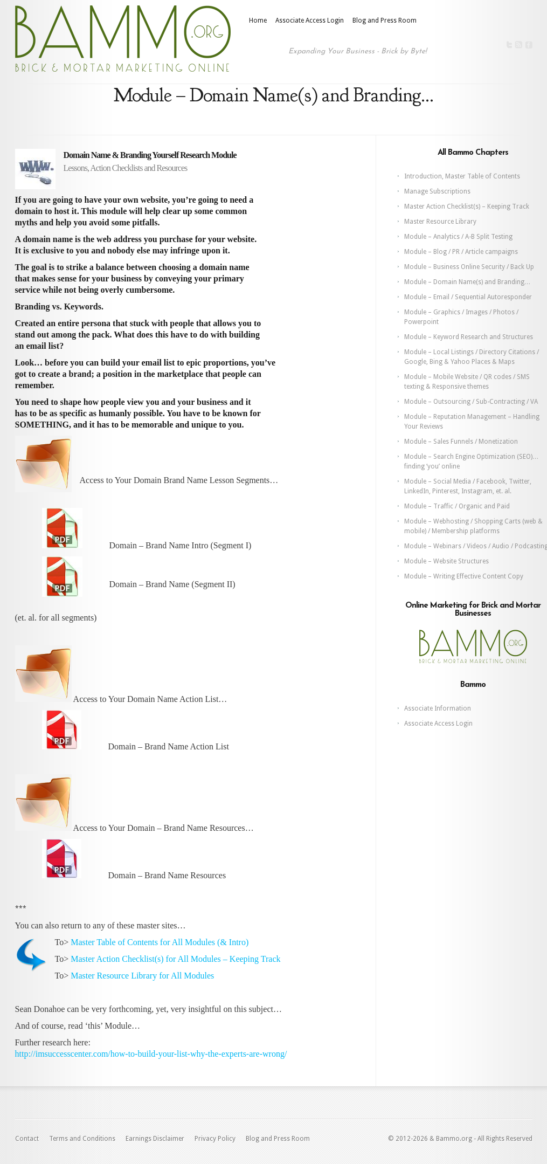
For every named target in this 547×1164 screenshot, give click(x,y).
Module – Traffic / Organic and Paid (457, 506)
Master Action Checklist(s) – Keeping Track (466, 206)
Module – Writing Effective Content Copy (463, 576)
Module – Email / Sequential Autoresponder (468, 297)
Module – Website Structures (446, 561)
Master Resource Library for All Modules (142, 975)
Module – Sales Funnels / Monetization (461, 441)
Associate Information (437, 708)
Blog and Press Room (384, 20)
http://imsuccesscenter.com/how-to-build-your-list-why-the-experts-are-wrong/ (151, 1053)
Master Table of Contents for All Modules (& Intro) (159, 942)
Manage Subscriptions (437, 191)
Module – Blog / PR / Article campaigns (461, 252)
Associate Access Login (309, 20)
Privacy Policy (215, 1138)
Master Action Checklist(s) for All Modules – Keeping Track (175, 958)
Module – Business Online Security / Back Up (469, 267)
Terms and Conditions (82, 1138)
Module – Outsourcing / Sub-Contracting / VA (471, 401)
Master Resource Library (440, 221)
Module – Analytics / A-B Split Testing (458, 236)
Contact (27, 1138)
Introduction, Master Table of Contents (462, 176)
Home (258, 20)
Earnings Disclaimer (155, 1138)
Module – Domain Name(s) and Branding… (467, 282)
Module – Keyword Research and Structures (468, 337)
